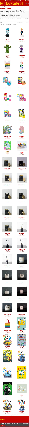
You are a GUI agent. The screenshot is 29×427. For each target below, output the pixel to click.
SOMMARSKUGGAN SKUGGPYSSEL (7, 395)
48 (27, 22)
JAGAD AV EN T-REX (7, 362)
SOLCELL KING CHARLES (21, 39)
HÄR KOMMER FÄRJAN (21, 411)
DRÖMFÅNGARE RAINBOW (22, 71)
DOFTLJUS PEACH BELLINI (22, 298)
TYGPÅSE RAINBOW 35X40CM (7, 330)
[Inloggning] (25, 3)
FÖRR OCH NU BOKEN (21, 346)
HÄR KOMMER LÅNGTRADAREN (21, 362)
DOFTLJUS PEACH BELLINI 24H (7, 168)
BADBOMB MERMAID (7, 120)
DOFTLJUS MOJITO (7, 298)
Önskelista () (27, 0)
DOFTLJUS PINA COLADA (21, 265)
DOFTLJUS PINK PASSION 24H (21, 217)
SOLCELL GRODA (7, 55)
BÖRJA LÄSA (21, 330)
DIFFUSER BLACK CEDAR (22, 249)
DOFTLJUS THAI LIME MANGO (7, 314)
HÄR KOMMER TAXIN (7, 346)
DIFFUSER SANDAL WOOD (7, 265)
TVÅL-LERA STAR (7, 152)
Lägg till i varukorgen (7, 41)
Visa (7, 154)
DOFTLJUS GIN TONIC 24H (7, 217)
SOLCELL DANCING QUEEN (22, 55)
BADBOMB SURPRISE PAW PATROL (22, 87)
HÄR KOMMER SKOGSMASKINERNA (7, 411)
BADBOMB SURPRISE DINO (22, 120)
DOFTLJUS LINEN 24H (7, 233)
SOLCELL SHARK (7, 39)
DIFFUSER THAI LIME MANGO (7, 249)
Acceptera (3, 425)
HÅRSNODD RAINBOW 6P (7, 71)
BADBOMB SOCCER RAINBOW (7, 136)
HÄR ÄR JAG (21, 395)
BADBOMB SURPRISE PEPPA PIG (7, 87)
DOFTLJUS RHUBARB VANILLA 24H (22, 168)
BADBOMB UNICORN (21, 136)
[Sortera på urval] (24, 22)
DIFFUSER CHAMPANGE (21, 233)
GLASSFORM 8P (21, 152)
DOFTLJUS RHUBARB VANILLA (21, 314)
